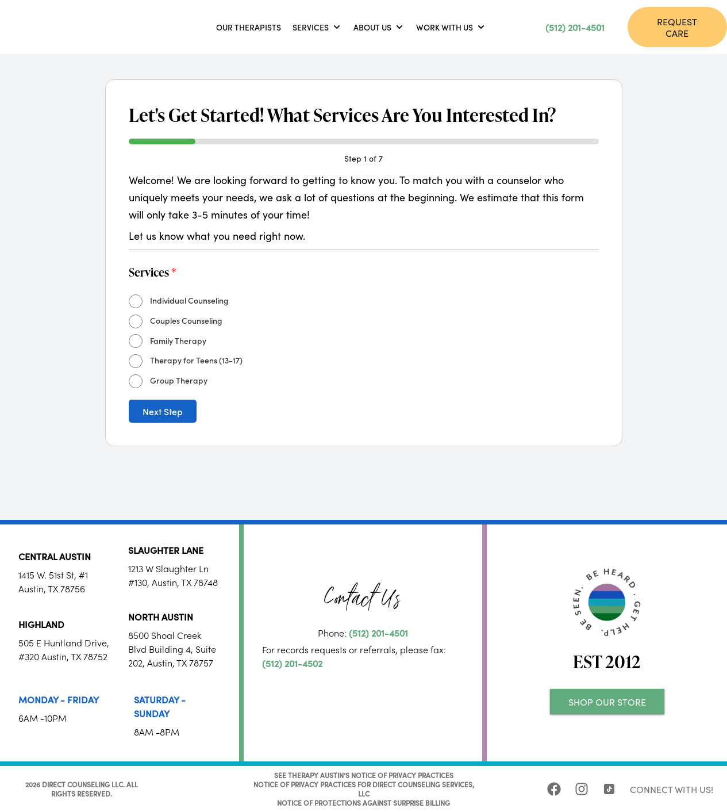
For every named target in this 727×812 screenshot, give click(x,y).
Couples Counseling (186, 320)
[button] (317, 27)
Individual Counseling (189, 300)
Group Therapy (178, 380)
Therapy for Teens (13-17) (196, 360)
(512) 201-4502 (292, 663)
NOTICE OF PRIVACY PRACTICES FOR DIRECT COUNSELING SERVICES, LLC (363, 788)
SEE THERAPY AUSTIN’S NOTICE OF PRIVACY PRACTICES (363, 775)
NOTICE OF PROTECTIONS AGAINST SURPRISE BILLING (363, 802)
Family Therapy (178, 340)
